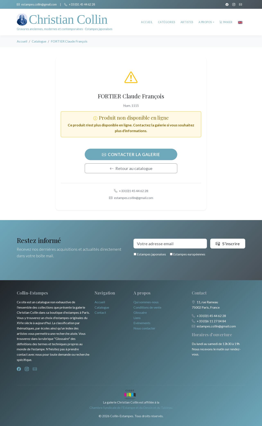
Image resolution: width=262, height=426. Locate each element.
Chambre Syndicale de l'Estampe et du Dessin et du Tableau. (131, 407)
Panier (226, 22)
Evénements (141, 323)
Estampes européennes (187, 254)
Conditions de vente (147, 307)
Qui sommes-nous (146, 302)
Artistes (187, 22)
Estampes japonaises (150, 254)
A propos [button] (205, 22)
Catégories (166, 22)
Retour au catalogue (131, 168)
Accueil (147, 22)
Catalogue (39, 41)
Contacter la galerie (131, 154)
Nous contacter (144, 328)
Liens (137, 318)
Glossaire (140, 312)
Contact (100, 312)
